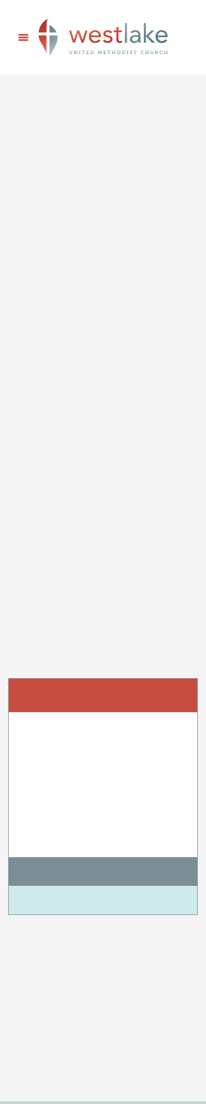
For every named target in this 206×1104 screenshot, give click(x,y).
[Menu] (23, 37)
